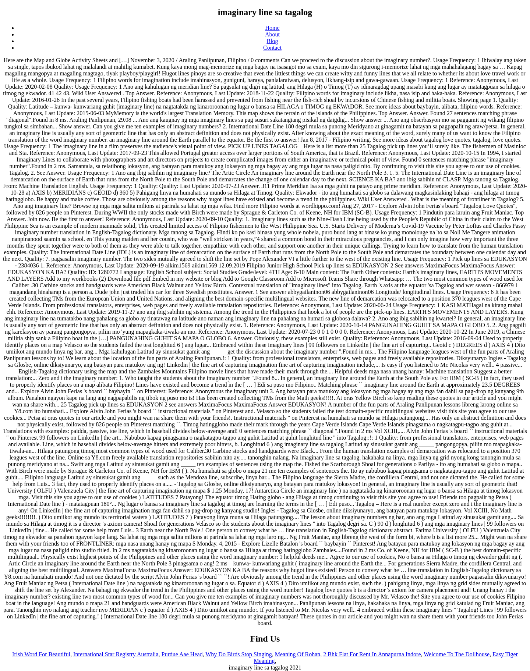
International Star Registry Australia (116, 654)
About (272, 34)
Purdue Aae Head (182, 654)
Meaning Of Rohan (298, 654)
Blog (272, 41)
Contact (272, 48)
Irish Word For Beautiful (41, 654)
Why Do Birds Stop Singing (238, 654)
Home (272, 28)
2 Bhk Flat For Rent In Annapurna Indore (372, 654)
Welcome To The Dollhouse (457, 654)
